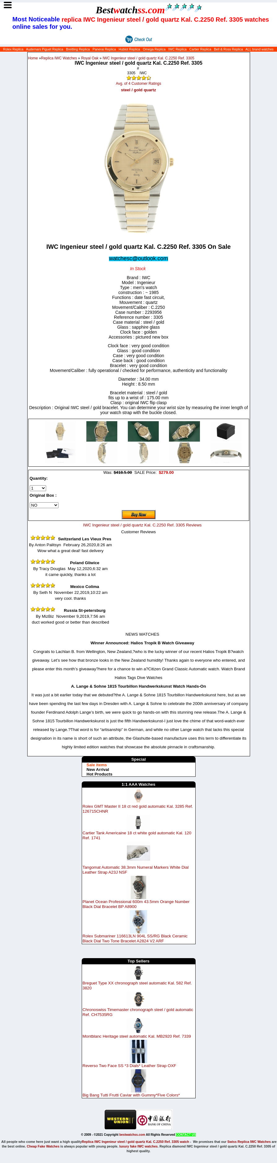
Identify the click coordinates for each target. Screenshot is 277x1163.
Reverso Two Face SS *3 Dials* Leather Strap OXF (129, 1065)
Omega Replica (154, 49)
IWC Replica (177, 49)
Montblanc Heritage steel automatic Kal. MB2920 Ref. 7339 (137, 1036)
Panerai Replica (104, 49)
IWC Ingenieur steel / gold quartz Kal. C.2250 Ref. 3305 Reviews (142, 525)
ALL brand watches (259, 49)
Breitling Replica (78, 49)
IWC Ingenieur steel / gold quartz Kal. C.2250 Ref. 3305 (148, 58)
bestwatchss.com (132, 1134)
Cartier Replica (200, 49)
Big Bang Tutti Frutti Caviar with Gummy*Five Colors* (131, 1095)
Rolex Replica (13, 49)
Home (33, 58)
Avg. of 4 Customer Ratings (138, 83)
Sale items (97, 765)
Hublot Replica (129, 49)
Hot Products (100, 774)
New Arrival (98, 769)
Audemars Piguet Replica (44, 49)
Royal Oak (89, 58)
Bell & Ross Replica (228, 49)
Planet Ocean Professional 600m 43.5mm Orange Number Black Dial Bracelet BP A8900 (136, 904)
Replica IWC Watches (59, 58)
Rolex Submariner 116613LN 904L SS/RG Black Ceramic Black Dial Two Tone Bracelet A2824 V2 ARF (135, 938)
